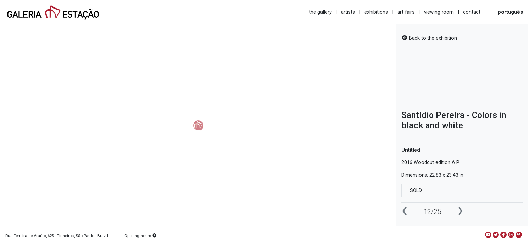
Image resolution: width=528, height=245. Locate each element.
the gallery (320, 12)
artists (348, 12)
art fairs (406, 12)
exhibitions (376, 12)
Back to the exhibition (429, 38)
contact (471, 12)
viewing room (439, 12)
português (510, 12)
